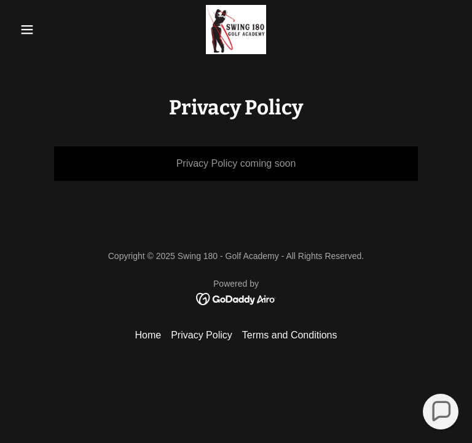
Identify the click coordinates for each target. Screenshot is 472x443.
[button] (48, 29)
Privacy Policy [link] (201, 335)
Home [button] (148, 335)
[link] (236, 29)
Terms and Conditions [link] (289, 335)
